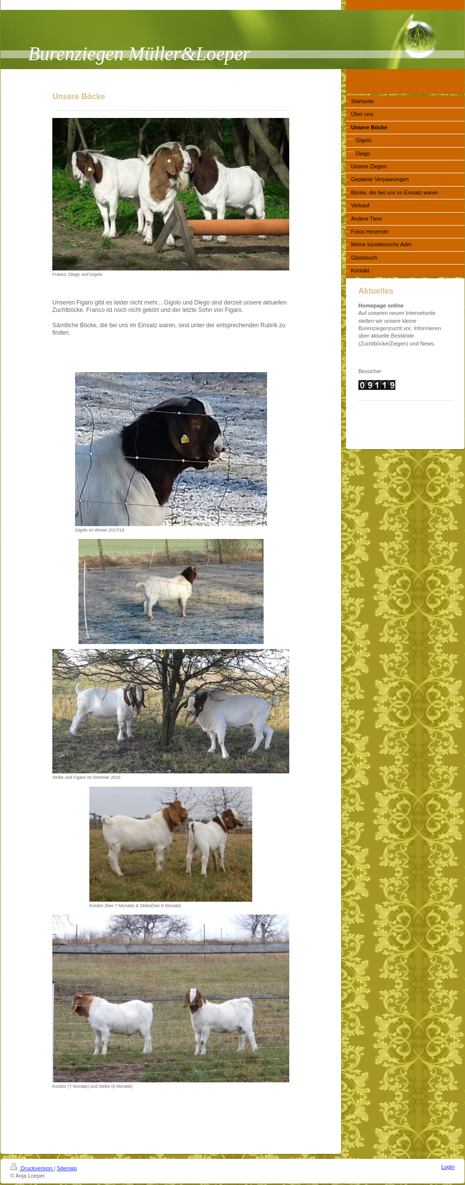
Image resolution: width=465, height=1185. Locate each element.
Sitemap (67, 1168)
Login (448, 1167)
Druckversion (32, 1168)
